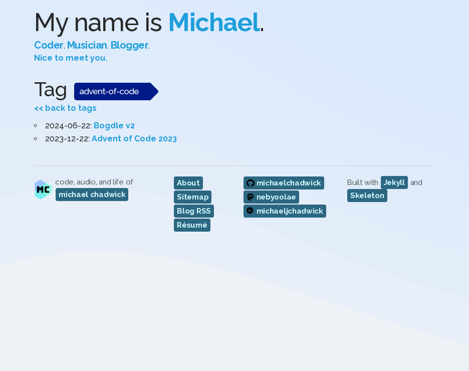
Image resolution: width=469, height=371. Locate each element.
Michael (214, 22)
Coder (49, 45)
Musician (87, 45)
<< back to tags (65, 108)
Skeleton (367, 195)
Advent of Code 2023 (134, 138)
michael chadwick (92, 194)
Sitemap (192, 197)
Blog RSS (194, 211)
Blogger (130, 45)
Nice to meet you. (70, 58)
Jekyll (394, 182)
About (188, 183)
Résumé (192, 225)
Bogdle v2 (114, 125)
